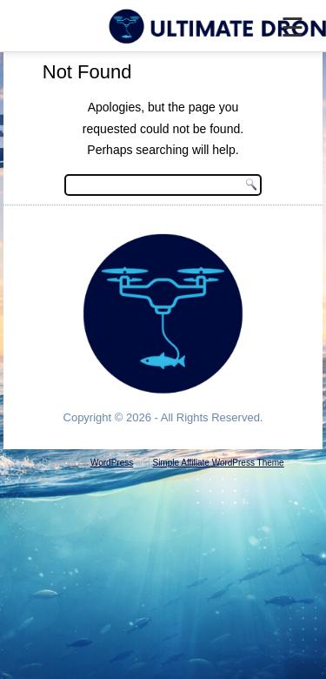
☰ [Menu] (292, 27)
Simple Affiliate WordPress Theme (217, 462)
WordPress (111, 462)
